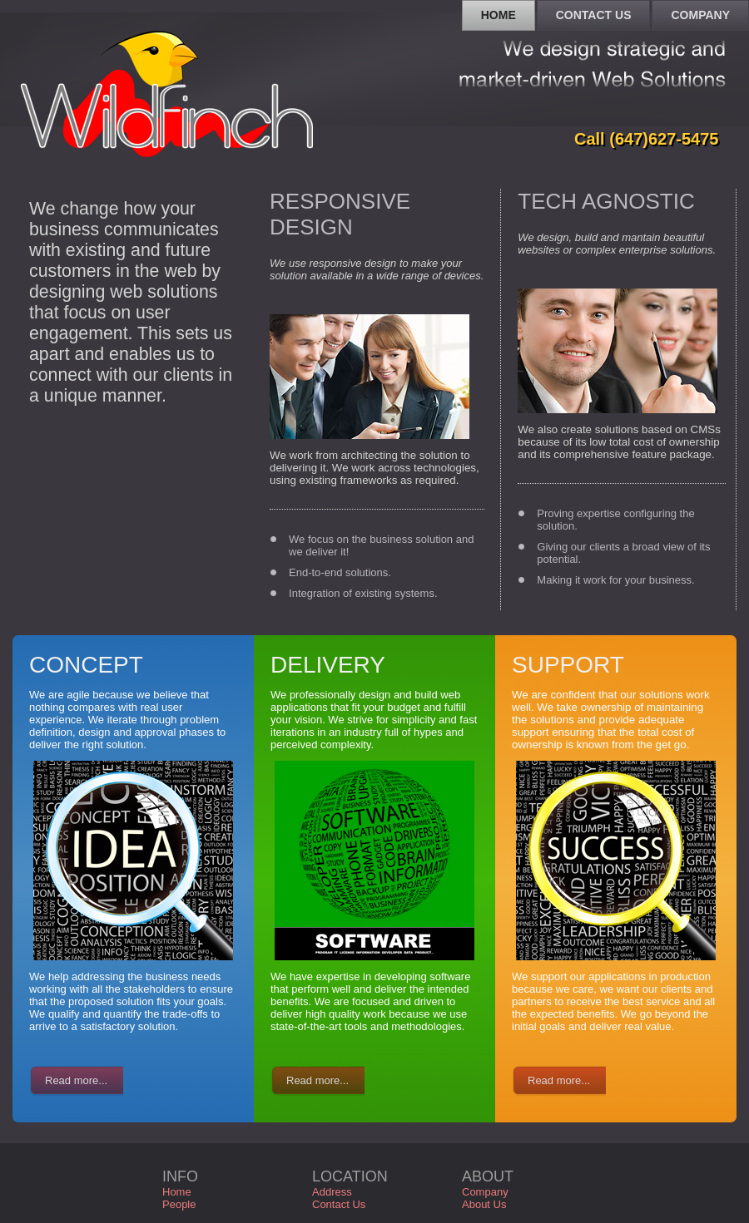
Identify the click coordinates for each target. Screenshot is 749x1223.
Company (485, 1192)
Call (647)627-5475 (646, 139)
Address (332, 1192)
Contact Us (338, 1204)
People (179, 1204)
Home (176, 1192)
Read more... (76, 1080)
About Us (484, 1204)
